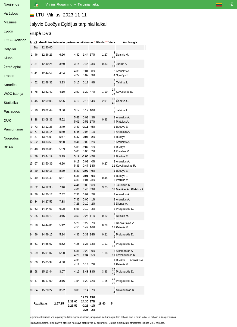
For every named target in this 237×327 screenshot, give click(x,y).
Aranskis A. (128, 71)
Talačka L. (127, 82)
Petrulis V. (127, 180)
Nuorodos (11, 138)
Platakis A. (127, 121)
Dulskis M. (127, 54)
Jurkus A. (127, 64)
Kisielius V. (128, 151)
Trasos (9, 76)
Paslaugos (12, 111)
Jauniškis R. (128, 185)
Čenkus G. (127, 101)
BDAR (8, 147)
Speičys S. (127, 75)
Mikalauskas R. (130, 290)
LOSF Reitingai (15, 40)
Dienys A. (127, 203)
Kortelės (10, 85)
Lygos (8, 31)
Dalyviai (10, 49)
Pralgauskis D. (130, 208)
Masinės (10, 22)
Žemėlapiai (12, 67)
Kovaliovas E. (129, 91)
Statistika (11, 103)
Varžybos (11, 13)
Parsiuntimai (13, 129)
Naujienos (11, 4)
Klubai (8, 58)
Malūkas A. (128, 189)
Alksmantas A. (130, 251)
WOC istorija (13, 93)
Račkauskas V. (130, 223)
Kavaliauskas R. (131, 165)
